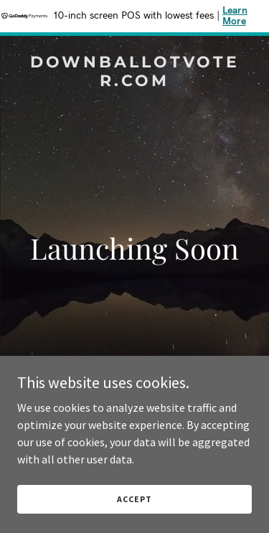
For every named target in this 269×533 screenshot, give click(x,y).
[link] (134, 82)
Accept (134, 499)
